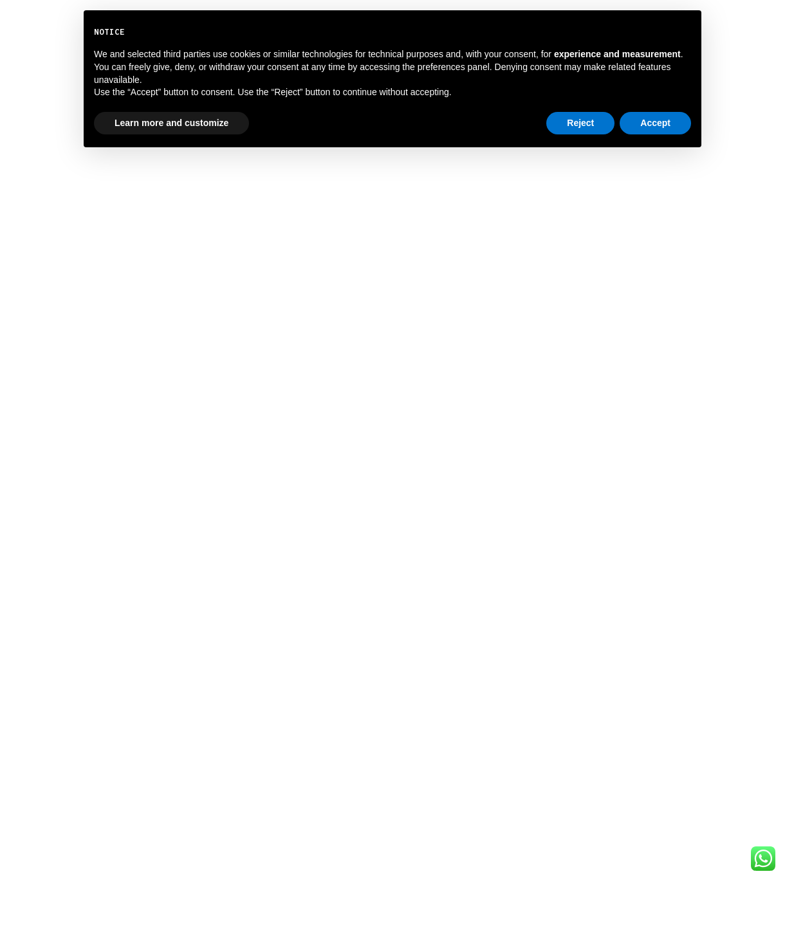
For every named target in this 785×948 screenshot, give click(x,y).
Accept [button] (655, 123)
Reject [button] (580, 123)
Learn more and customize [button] (171, 123)
